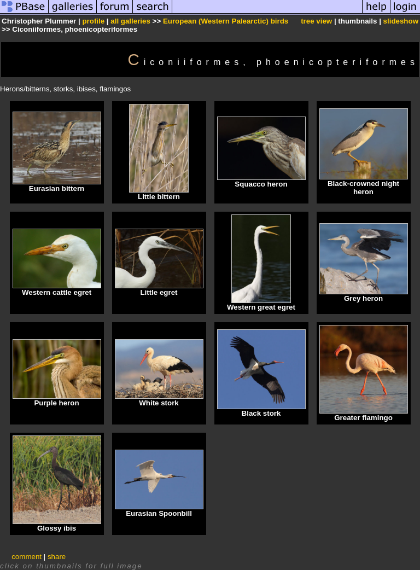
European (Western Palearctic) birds (225, 21)
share (57, 556)
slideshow (400, 21)
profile (93, 21)
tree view (316, 21)
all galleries (130, 21)
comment (26, 556)
